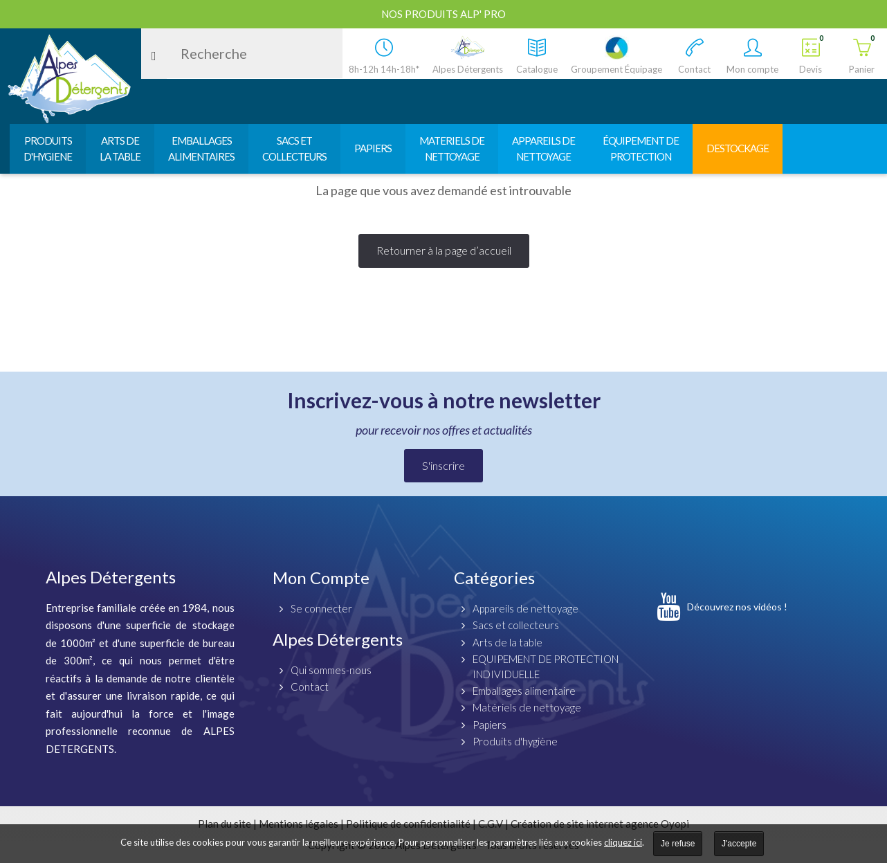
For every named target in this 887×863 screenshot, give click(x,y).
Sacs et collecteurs (516, 625)
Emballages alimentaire (524, 690)
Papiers (489, 724)
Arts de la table (507, 642)
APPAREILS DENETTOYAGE (543, 148)
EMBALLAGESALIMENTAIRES (201, 148)
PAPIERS (373, 148)
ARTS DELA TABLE (120, 148)
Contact (310, 686)
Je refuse (678, 843)
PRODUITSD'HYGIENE (48, 148)
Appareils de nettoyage (525, 608)
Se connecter (321, 608)
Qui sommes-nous (331, 670)
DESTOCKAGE (737, 148)
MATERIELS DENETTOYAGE (451, 148)
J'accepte (739, 843)
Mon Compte (321, 577)
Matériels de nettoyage (527, 707)
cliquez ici (623, 842)
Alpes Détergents (338, 639)
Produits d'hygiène (515, 741)
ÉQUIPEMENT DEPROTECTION (641, 148)
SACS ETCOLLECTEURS (294, 148)
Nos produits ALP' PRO (443, 14)
